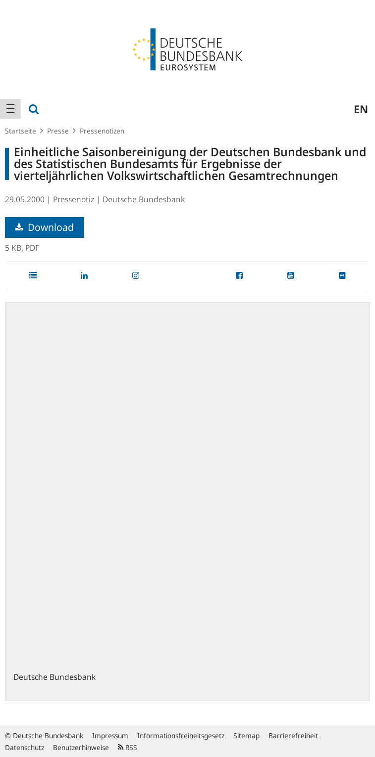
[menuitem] (10, 109)
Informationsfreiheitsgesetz (180, 735)
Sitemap (246, 735)
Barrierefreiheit (293, 735)
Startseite (20, 130)
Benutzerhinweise (81, 747)
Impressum (110, 735)
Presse (58, 130)
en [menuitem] (361, 108)
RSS (127, 747)
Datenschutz (24, 747)
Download (44, 227)
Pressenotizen (102, 130)
